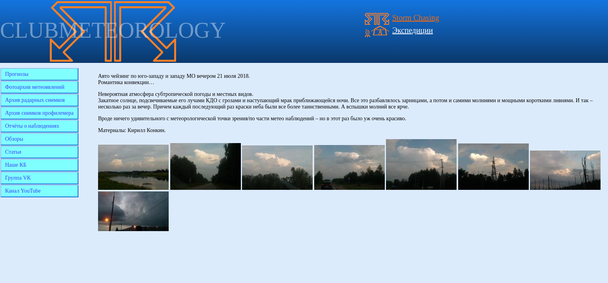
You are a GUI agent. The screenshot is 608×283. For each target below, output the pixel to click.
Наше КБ (15, 165)
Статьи (13, 152)
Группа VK (18, 178)
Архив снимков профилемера (39, 113)
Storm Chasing (415, 17)
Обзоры (14, 139)
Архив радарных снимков (35, 100)
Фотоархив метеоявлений (34, 87)
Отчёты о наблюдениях (32, 126)
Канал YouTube (23, 191)
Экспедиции (412, 30)
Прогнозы (16, 74)
